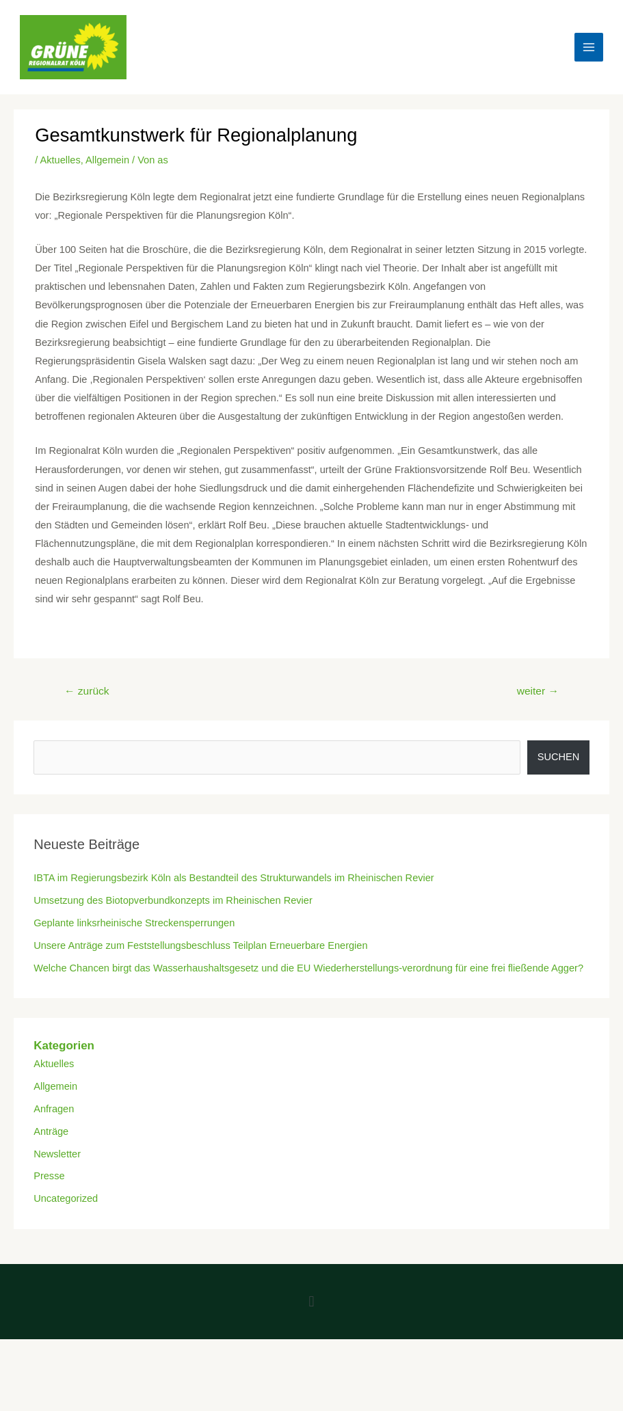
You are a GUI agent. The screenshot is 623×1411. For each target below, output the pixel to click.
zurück (86, 691)
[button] (311, 1302)
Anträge (51, 1131)
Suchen (559, 756)
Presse (49, 1175)
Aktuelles (60, 159)
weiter (538, 691)
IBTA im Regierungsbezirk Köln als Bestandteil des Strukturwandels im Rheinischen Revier (234, 877)
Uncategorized (66, 1198)
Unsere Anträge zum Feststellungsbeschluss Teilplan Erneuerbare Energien (200, 945)
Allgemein (107, 159)
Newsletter (57, 1153)
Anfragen (54, 1108)
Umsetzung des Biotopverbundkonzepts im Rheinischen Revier (173, 900)
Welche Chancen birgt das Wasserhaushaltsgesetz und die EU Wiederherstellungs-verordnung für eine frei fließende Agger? (308, 968)
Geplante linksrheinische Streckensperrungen (134, 922)
